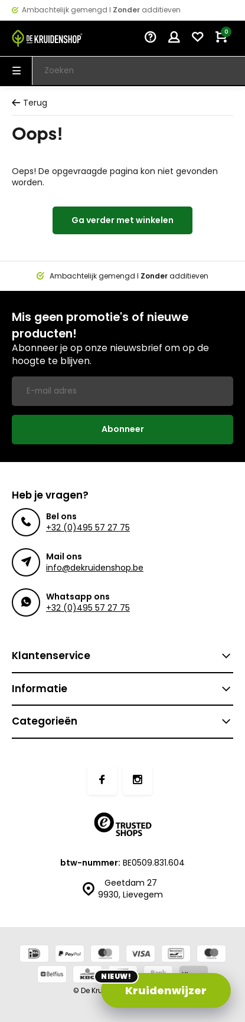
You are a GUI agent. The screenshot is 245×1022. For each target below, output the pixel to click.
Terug (29, 103)
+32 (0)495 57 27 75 (88, 527)
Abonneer (123, 429)
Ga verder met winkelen (122, 220)
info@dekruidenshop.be (94, 568)
